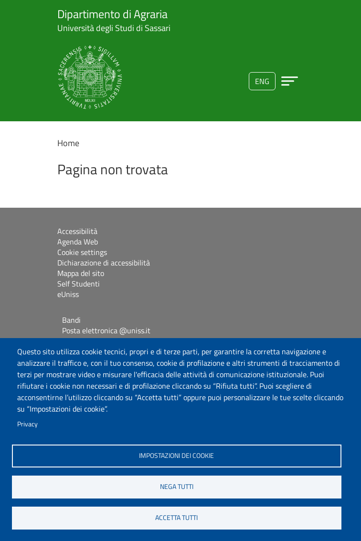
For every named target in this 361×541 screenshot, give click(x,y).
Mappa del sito (80, 273)
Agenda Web (77, 241)
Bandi (71, 320)
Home (68, 143)
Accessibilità (77, 231)
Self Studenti (78, 283)
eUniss (68, 294)
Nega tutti (176, 486)
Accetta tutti (176, 517)
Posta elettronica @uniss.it (106, 330)
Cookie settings (82, 252)
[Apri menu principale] (290, 81)
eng (262, 81)
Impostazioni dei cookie (176, 455)
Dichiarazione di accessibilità (103, 262)
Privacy (27, 424)
